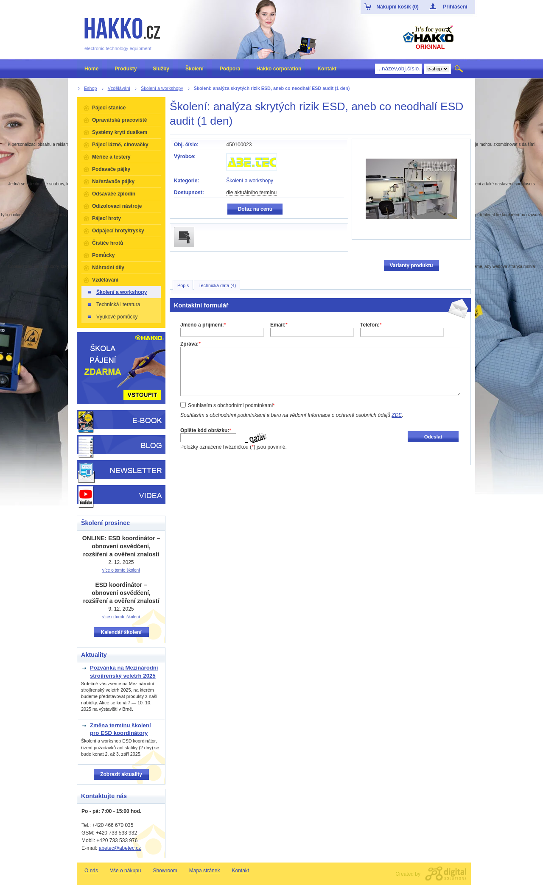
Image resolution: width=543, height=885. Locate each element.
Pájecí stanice (109, 108)
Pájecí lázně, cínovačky (120, 145)
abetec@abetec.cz (120, 848)
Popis (183, 285)
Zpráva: (190, 344)
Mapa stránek (204, 871)
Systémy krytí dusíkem (119, 132)
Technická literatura (113, 304)
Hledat (459, 68)
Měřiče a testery (111, 157)
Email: (279, 325)
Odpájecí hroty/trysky (118, 231)
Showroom (165, 871)
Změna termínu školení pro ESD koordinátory (120, 729)
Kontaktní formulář (201, 305)
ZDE (397, 415)
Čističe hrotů (107, 243)
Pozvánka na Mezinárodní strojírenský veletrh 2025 (124, 671)
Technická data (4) (217, 285)
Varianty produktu (411, 265)
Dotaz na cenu (255, 209)
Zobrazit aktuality (121, 774)
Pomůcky (103, 255)
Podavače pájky (111, 169)
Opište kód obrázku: (205, 430)
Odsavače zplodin (113, 194)
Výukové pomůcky (112, 317)
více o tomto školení (121, 570)
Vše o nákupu (125, 871)
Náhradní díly (108, 268)
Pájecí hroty (106, 218)
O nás (91, 871)
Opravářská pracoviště (119, 120)
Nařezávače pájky (113, 181)
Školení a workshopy (249, 181)
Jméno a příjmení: (203, 325)
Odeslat (433, 436)
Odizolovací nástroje (117, 206)
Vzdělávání (105, 280)
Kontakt (240, 871)
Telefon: (370, 325)
